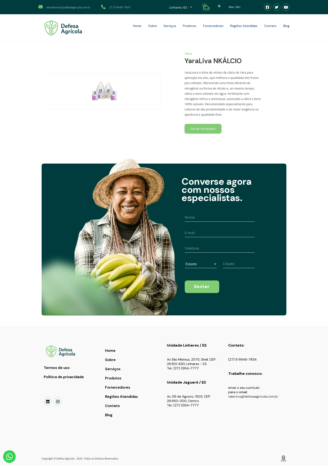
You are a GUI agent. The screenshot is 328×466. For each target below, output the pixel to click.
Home (110, 350)
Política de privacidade (64, 376)
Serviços (112, 368)
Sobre (110, 359)
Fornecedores (117, 387)
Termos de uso (57, 367)
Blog (109, 414)
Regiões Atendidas (121, 396)
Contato (112, 405)
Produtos (113, 378)
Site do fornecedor (203, 129)
